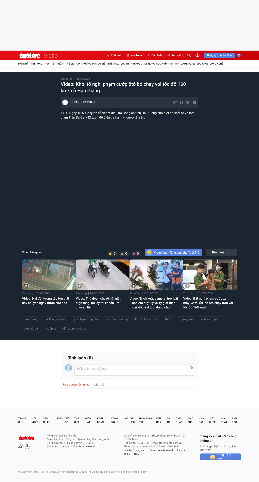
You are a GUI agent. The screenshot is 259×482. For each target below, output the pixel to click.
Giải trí (125, 63)
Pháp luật (87, 420)
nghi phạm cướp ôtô (85, 319)
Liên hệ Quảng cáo (134, 450)
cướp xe (51, 328)
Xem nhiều (46, 420)
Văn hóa (158, 420)
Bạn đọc (234, 420)
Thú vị (60, 63)
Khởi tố (169, 319)
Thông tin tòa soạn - (59, 446)
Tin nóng (36, 63)
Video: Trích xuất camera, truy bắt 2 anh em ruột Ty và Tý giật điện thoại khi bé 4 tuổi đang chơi (154, 303)
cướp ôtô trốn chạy (116, 319)
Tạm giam (186, 319)
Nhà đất (201, 420)
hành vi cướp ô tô (210, 319)
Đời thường (83, 63)
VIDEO (51, 56)
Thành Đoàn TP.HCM (83, 446)
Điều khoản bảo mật (161, 450)
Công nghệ (216, 63)
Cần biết (154, 55)
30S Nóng (149, 63)
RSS (136, 454)
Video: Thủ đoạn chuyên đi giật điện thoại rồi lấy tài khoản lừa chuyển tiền (98, 303)
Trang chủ (22, 420)
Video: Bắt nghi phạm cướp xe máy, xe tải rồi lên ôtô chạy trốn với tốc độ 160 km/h (208, 303)
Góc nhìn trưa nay (168, 63)
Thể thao (113, 63)
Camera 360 (188, 63)
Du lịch (132, 420)
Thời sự (67, 420)
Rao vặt (174, 55)
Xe (126, 418)
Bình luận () (221, 252)
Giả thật (224, 420)
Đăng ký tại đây (224, 456)
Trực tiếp (49, 63)
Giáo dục (190, 420)
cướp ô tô (30, 319)
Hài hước (136, 63)
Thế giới (70, 63)
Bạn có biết (99, 63)
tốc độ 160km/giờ (146, 319)
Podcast (113, 55)
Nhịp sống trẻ (145, 420)
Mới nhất (24, 63)
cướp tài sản (31, 328)
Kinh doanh (101, 420)
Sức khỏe (202, 63)
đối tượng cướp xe (74, 328)
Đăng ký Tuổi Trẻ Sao (219, 55)
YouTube (134, 55)
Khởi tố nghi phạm (54, 319)
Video (59, 418)
